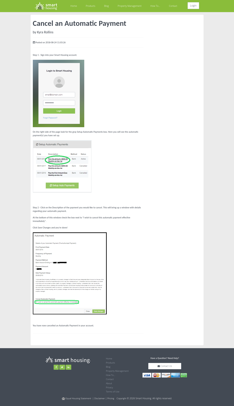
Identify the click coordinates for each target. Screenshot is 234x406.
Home (73, 6)
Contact (173, 6)
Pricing (111, 398)
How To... (155, 6)
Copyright (122, 398)
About (109, 383)
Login (193, 5)
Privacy (109, 387)
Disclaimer (99, 398)
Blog (106, 6)
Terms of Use (113, 391)
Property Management (129, 6)
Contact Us (165, 366)
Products (90, 6)
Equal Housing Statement (77, 398)
